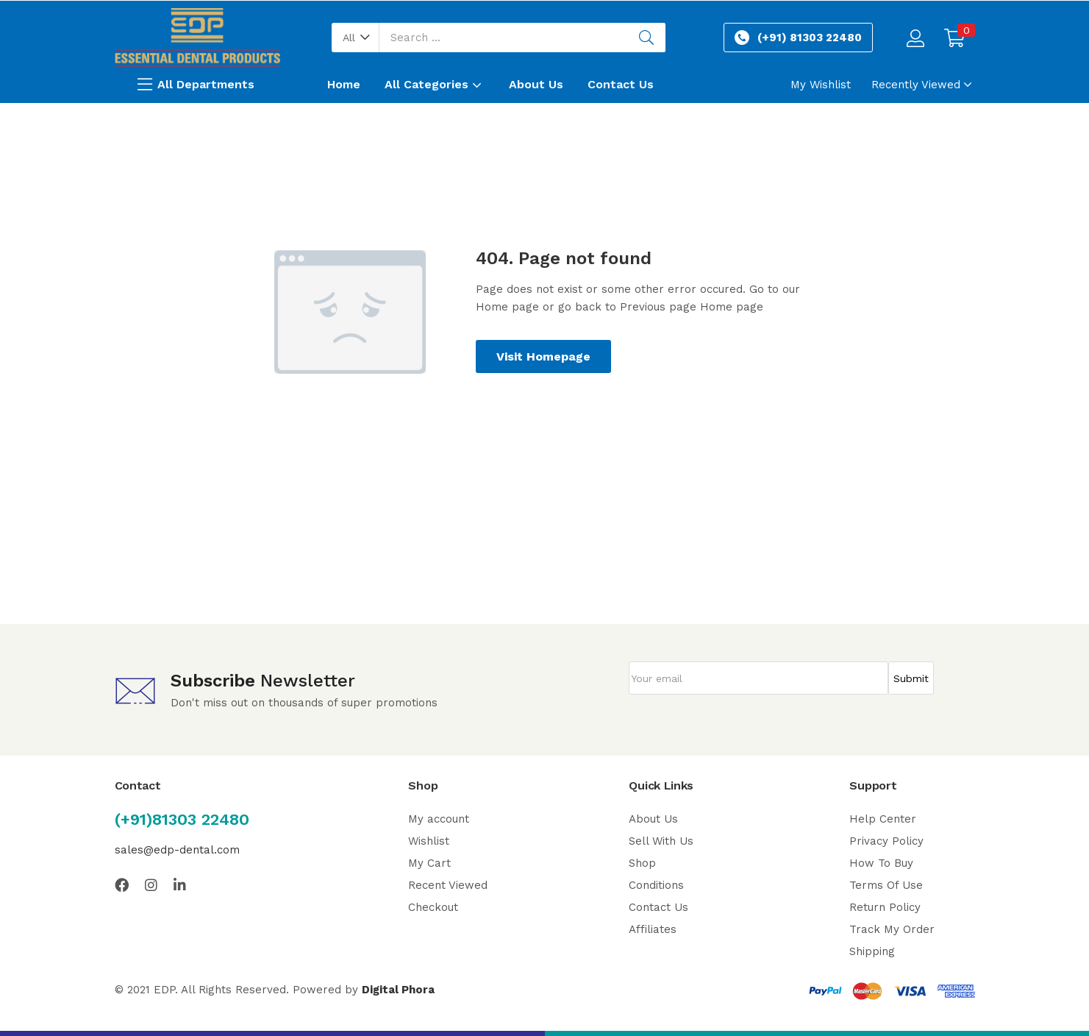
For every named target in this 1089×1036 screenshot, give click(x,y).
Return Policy (885, 907)
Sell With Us (661, 841)
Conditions (656, 885)
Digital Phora (398, 989)
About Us (536, 84)
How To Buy (881, 863)
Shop (642, 863)
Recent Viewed (448, 885)
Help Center (882, 819)
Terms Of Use (886, 885)
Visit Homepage (543, 356)
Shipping (872, 951)
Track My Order (892, 929)
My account (438, 819)
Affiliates (652, 929)
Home (343, 84)
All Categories (435, 84)
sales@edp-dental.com (177, 849)
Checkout (433, 907)
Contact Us (621, 84)
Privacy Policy (886, 841)
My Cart (429, 863)
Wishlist (428, 841)
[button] (355, 37)
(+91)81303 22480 (182, 819)
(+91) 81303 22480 (809, 37)
